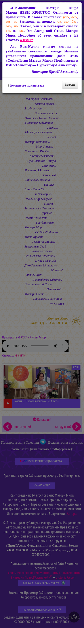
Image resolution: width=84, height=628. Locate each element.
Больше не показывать (25, 85)
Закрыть (70, 85)
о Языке (26, 40)
